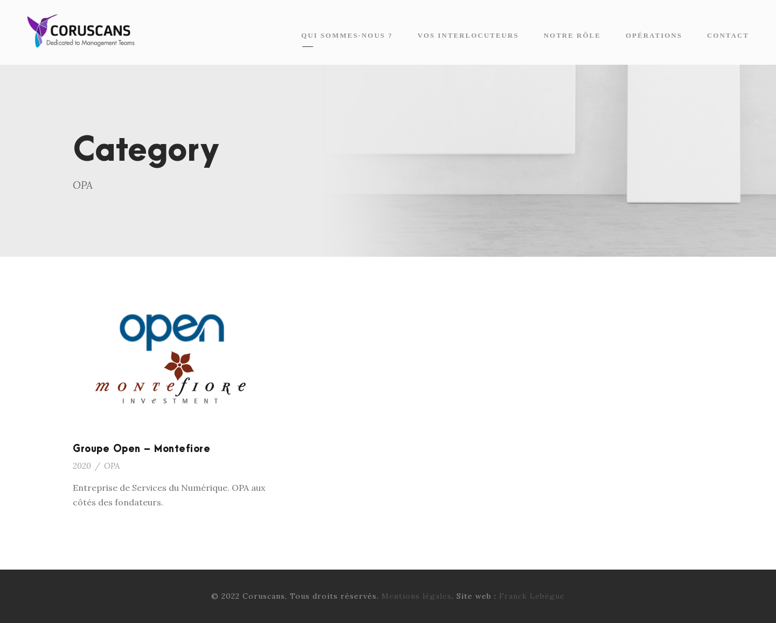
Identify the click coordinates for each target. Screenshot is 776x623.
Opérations (654, 35)
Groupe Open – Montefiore (141, 449)
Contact (728, 35)
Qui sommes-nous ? (347, 35)
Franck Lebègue (532, 596)
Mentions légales (417, 596)
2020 (82, 466)
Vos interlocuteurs (468, 35)
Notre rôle (572, 35)
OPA (112, 466)
